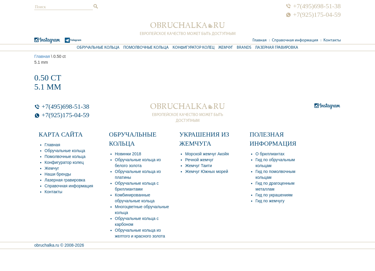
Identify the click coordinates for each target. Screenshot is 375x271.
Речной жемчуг (199, 159)
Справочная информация (295, 40)
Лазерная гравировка (276, 48)
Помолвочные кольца (146, 48)
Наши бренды (58, 174)
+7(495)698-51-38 (317, 6)
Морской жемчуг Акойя (207, 154)
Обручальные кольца (98, 48)
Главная (260, 40)
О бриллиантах (269, 154)
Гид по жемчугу (269, 200)
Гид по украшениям (273, 195)
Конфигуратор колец (193, 48)
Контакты (332, 40)
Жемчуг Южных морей (206, 171)
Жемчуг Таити (198, 165)
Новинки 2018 (128, 154)
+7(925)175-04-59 (317, 14)
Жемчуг (225, 48)
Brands (244, 48)
